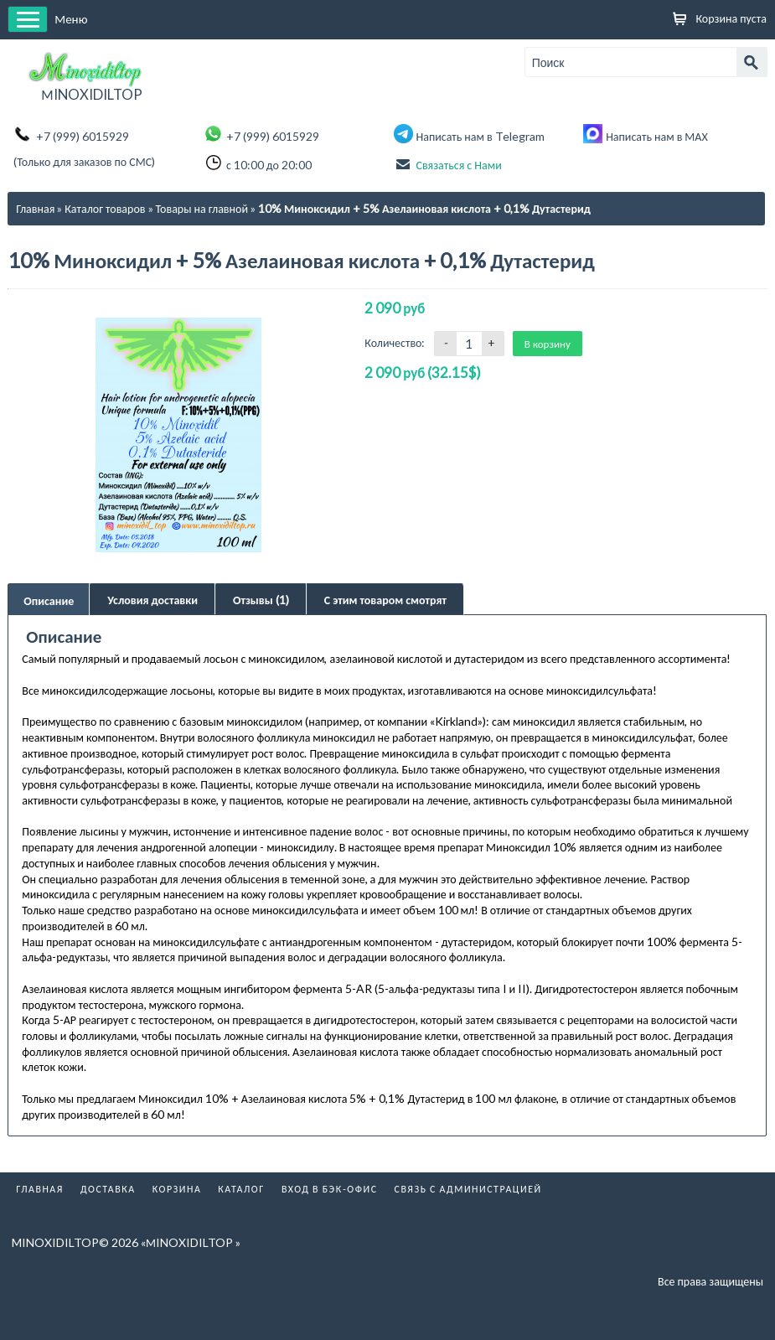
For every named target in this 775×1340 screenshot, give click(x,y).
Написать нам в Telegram (480, 136)
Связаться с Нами (459, 165)
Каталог (241, 1169)
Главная (35, 208)
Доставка (108, 1169)
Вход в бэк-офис (330, 1169)
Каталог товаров (105, 208)
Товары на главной (202, 208)
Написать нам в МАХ (657, 136)
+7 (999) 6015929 (82, 136)
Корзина (177, 1169)
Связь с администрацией (468, 1169)
